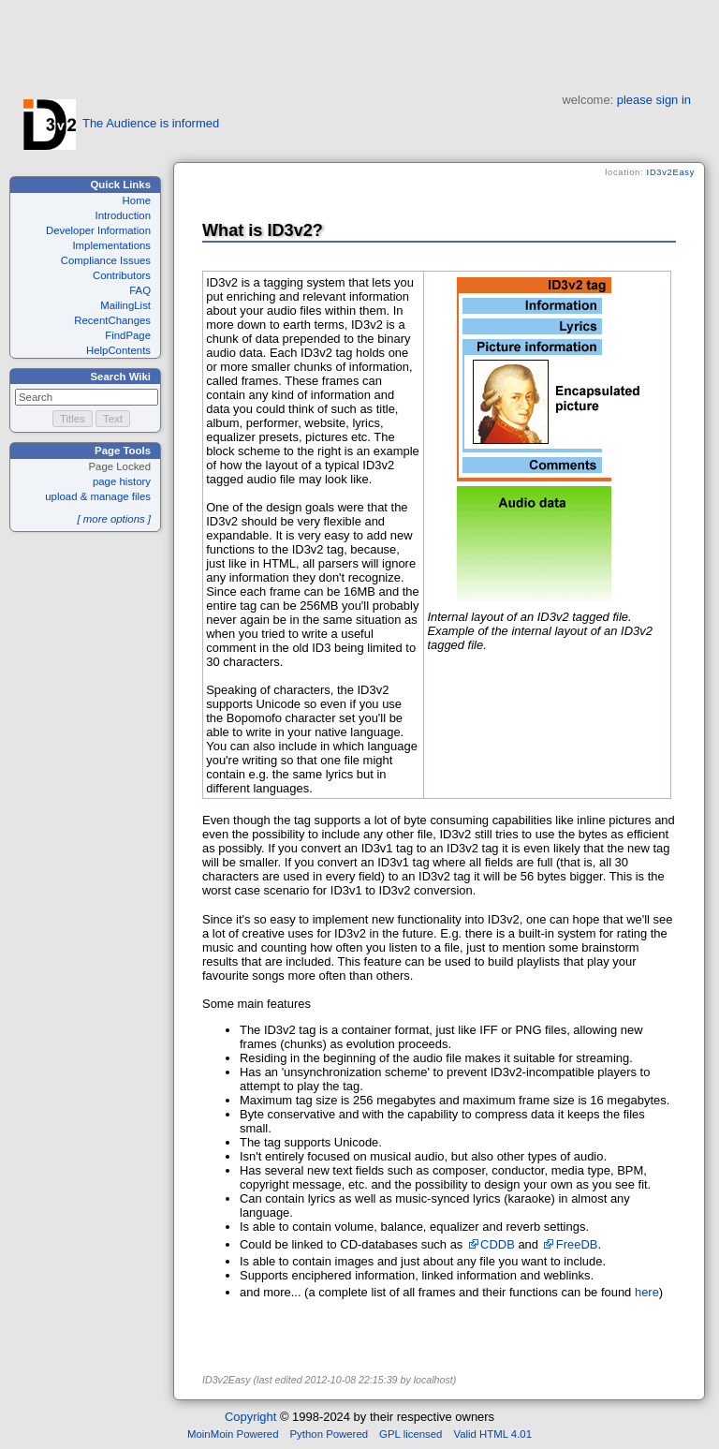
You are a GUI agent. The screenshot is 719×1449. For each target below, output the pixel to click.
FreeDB (577, 1244)
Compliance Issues (106, 260)
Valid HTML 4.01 (492, 1434)
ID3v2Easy (671, 172)
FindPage (128, 335)
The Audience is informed (121, 123)
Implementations (111, 245)
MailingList (125, 305)
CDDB (497, 1244)
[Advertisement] (359, 42)
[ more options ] (114, 519)
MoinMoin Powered (233, 1434)
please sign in (654, 100)
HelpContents (118, 350)
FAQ (140, 290)
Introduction (123, 215)
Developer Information (98, 230)
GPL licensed (410, 1434)
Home (137, 200)
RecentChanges (112, 320)
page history (122, 481)
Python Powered (329, 1434)
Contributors (122, 275)
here (647, 1292)
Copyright (250, 1417)
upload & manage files (98, 496)
